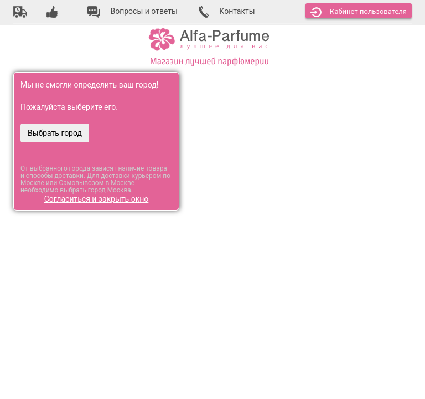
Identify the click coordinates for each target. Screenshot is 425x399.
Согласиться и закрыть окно (96, 199)
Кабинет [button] (358, 12)
